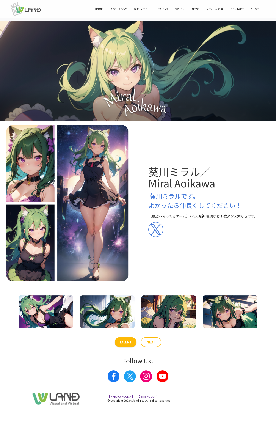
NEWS (195, 10)
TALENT (163, 10)
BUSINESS (140, 10)
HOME (99, 10)
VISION (180, 10)
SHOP (255, 10)
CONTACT (237, 10)
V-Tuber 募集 (215, 10)
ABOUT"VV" (119, 10)
